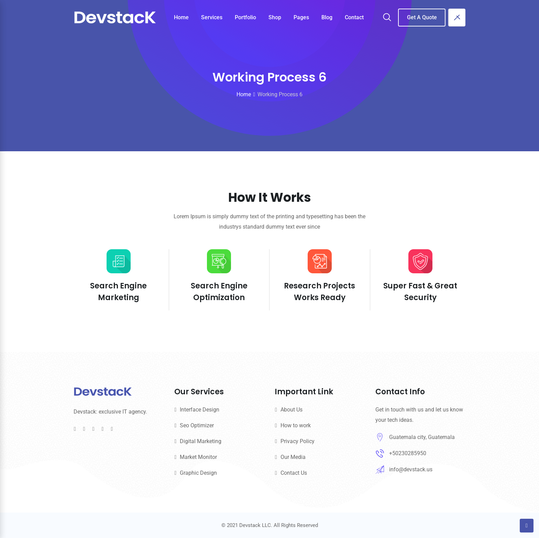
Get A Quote (422, 17)
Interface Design (199, 409)
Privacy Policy (297, 441)
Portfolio (245, 17)
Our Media (293, 457)
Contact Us (293, 473)
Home (181, 17)
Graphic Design (198, 473)
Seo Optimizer (197, 425)
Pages (301, 17)
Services (211, 17)
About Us (291, 409)
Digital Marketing (200, 441)
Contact (354, 17)
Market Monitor (198, 457)
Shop (274, 17)
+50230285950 (407, 453)
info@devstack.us (410, 469)
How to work (295, 425)
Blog (326, 17)
